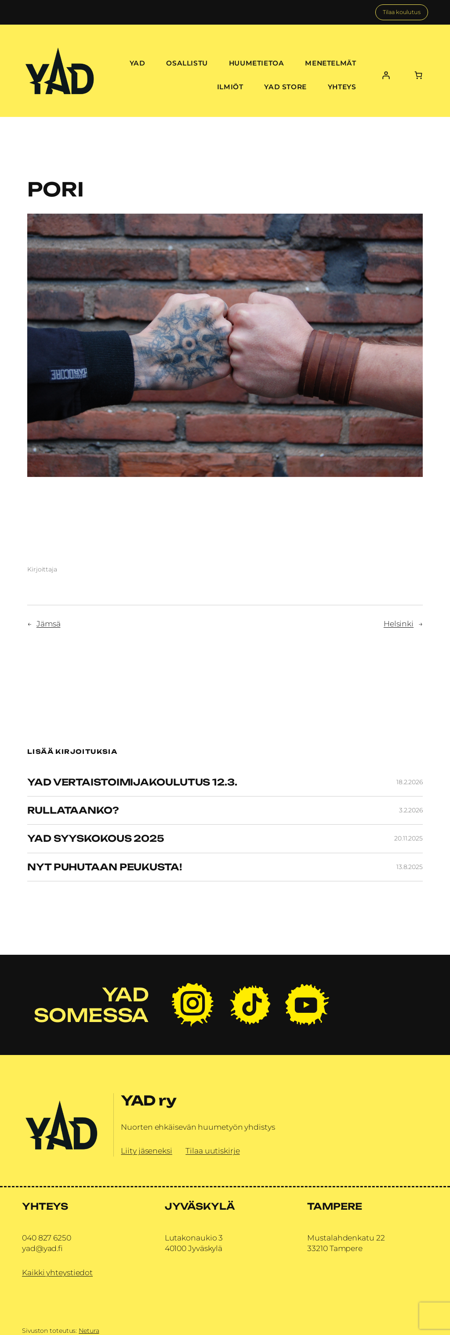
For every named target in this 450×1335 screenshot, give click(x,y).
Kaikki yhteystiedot (57, 1272)
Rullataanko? (73, 810)
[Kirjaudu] (386, 74)
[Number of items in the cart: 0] (418, 74)
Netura (89, 1331)
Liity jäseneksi (146, 1150)
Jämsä (48, 623)
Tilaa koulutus (402, 12)
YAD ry (148, 1100)
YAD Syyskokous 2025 (95, 838)
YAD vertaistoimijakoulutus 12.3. (132, 782)
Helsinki (399, 623)
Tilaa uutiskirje (212, 1150)
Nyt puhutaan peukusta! (104, 867)
